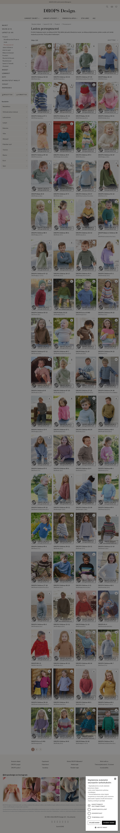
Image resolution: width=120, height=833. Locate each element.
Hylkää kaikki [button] (94, 823)
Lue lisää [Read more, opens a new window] (102, 801)
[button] (102, 827)
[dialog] (102, 803)
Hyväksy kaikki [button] (108, 823)
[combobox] (115, 779)
